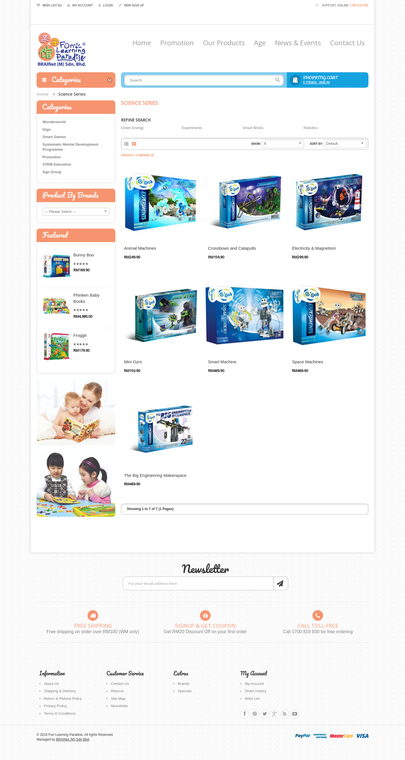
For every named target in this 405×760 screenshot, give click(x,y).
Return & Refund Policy (63, 698)
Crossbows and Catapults (232, 248)
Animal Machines (140, 248)
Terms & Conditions (60, 713)
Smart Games (54, 137)
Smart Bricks (253, 128)
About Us (51, 684)
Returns (117, 691)
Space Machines (307, 361)
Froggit (80, 335)
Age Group (51, 172)
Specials (185, 691)
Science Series (72, 94)
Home (43, 94)
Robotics (310, 128)
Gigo (46, 129)
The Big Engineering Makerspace (155, 475)
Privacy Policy (55, 706)
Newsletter (119, 706)
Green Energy (132, 128)
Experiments (192, 128)
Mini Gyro (133, 361)
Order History (255, 691)
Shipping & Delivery (60, 691)
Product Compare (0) (137, 155)
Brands (183, 684)
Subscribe (280, 583)
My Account (254, 684)
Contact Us (120, 684)
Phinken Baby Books (86, 298)
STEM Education (56, 164)
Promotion (51, 157)
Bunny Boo (83, 254)
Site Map (118, 698)
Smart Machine (222, 361)
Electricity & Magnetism (314, 248)
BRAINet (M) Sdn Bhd (72, 739)
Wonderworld (54, 122)
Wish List (252, 698)
